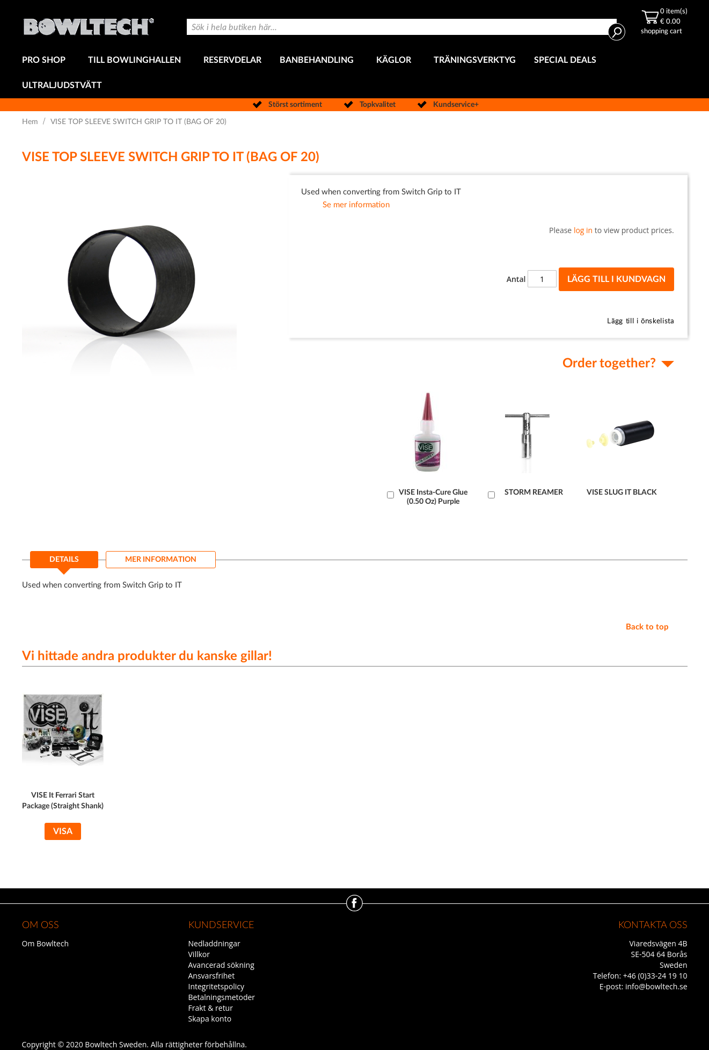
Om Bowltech (45, 943)
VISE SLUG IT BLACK (622, 492)
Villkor (199, 954)
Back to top (647, 627)
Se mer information (356, 205)
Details (64, 559)
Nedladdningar (214, 943)
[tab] (64, 563)
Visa (62, 831)
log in (583, 230)
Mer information (160, 559)
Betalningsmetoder (221, 997)
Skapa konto (210, 1018)
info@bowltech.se (656, 986)
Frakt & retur (210, 1008)
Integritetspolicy (216, 986)
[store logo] (88, 23)
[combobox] (402, 27)
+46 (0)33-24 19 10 (655, 976)
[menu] (354, 73)
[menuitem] (46, 60)
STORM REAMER (534, 492)
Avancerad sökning (221, 965)
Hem (30, 122)
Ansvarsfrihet (211, 976)
